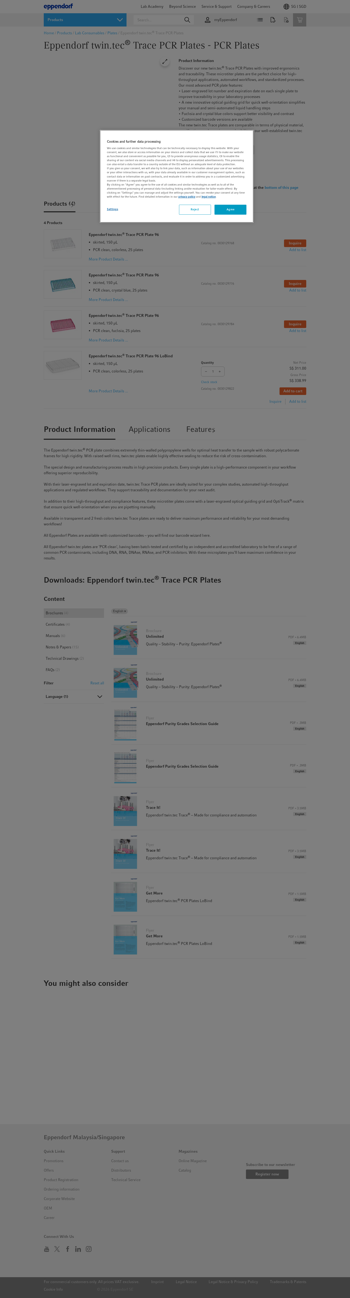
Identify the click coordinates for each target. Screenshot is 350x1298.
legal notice (208, 196)
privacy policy (186, 196)
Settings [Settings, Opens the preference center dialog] (112, 209)
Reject (195, 209)
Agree (231, 209)
